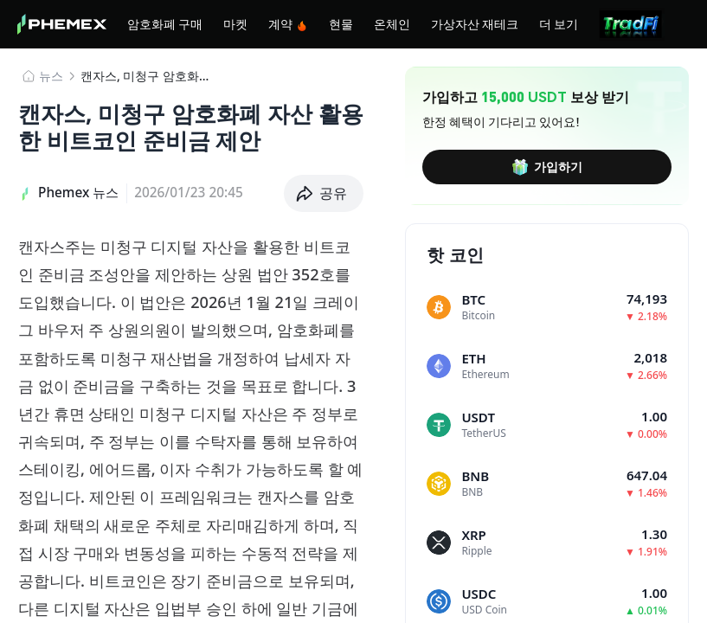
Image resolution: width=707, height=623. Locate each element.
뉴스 (51, 75)
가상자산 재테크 (474, 23)
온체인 (392, 23)
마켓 (235, 23)
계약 (288, 24)
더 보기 (558, 23)
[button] (324, 193)
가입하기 (546, 167)
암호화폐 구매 (164, 23)
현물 (341, 23)
